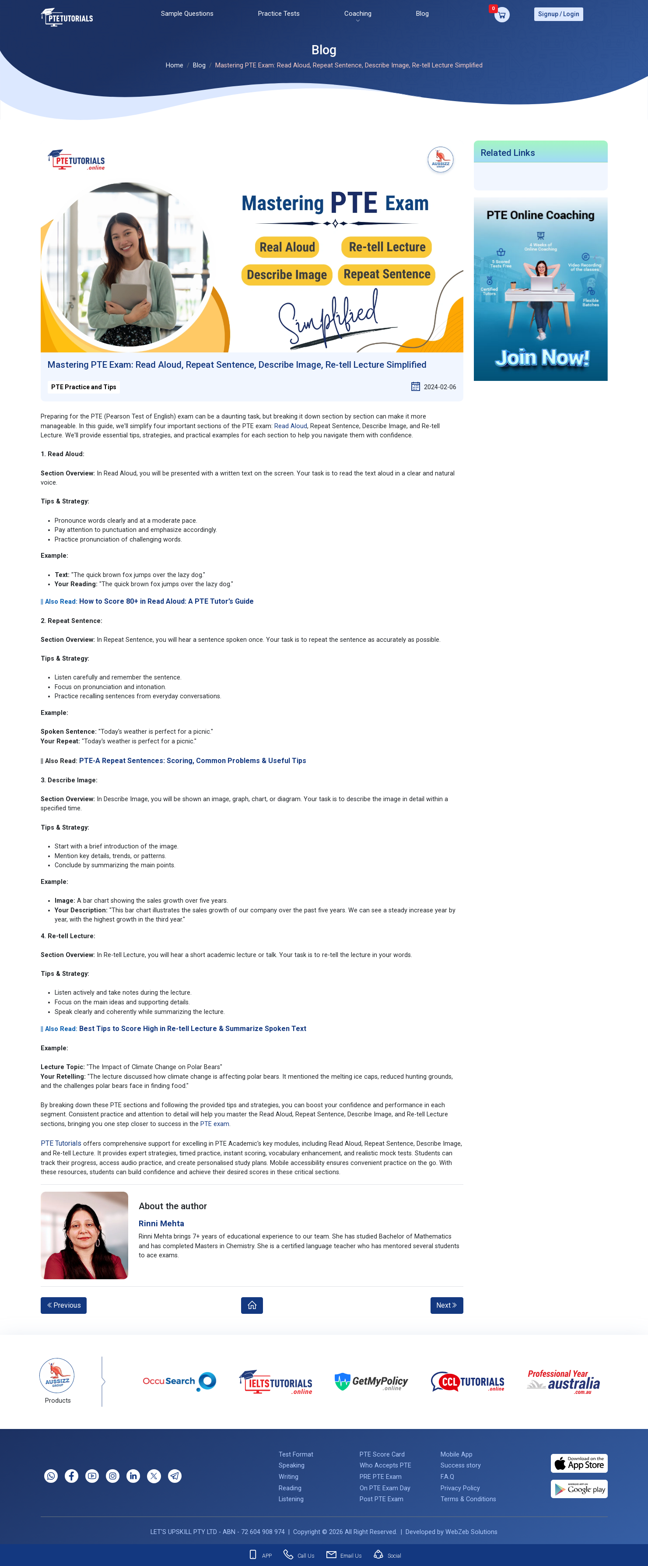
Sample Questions (187, 13)
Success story (461, 1463)
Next (447, 1303)
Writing (288, 1474)
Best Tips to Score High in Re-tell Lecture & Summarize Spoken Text (192, 1026)
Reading (290, 1485)
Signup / (550, 13)
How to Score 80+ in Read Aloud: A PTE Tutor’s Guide (166, 599)
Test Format (296, 1452)
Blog (422, 13)
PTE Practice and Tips (83, 384)
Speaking (292, 1463)
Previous (63, 1303)
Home (174, 63)
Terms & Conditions (468, 1496)
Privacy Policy (460, 1485)
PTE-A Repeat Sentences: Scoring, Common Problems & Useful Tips (192, 758)
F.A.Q (447, 1474)
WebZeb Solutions (471, 1529)
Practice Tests (279, 13)
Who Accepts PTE (385, 1463)
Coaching (357, 13)
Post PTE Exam (381, 1496)
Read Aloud (290, 423)
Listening (291, 1496)
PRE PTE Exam (381, 1474)
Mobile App (457, 1452)
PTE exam (214, 1121)
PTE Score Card (382, 1452)
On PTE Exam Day (385, 1485)
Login (571, 13)
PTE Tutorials (61, 1141)
